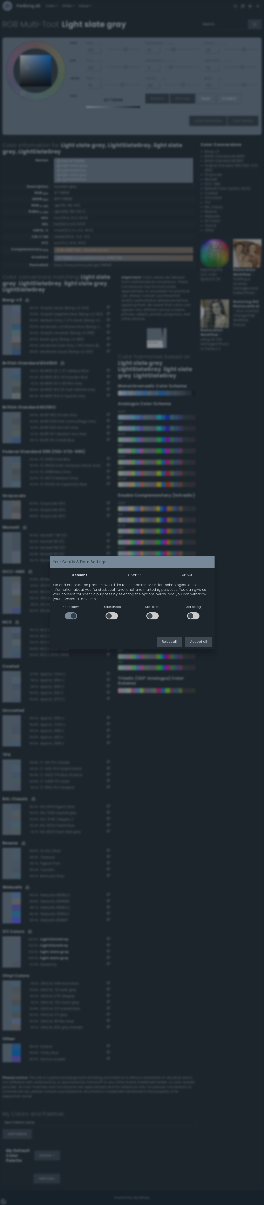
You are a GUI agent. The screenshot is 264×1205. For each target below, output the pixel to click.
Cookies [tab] (134, 575)
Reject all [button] (169, 641)
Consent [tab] (79, 575)
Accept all (198, 641)
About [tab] (187, 575)
